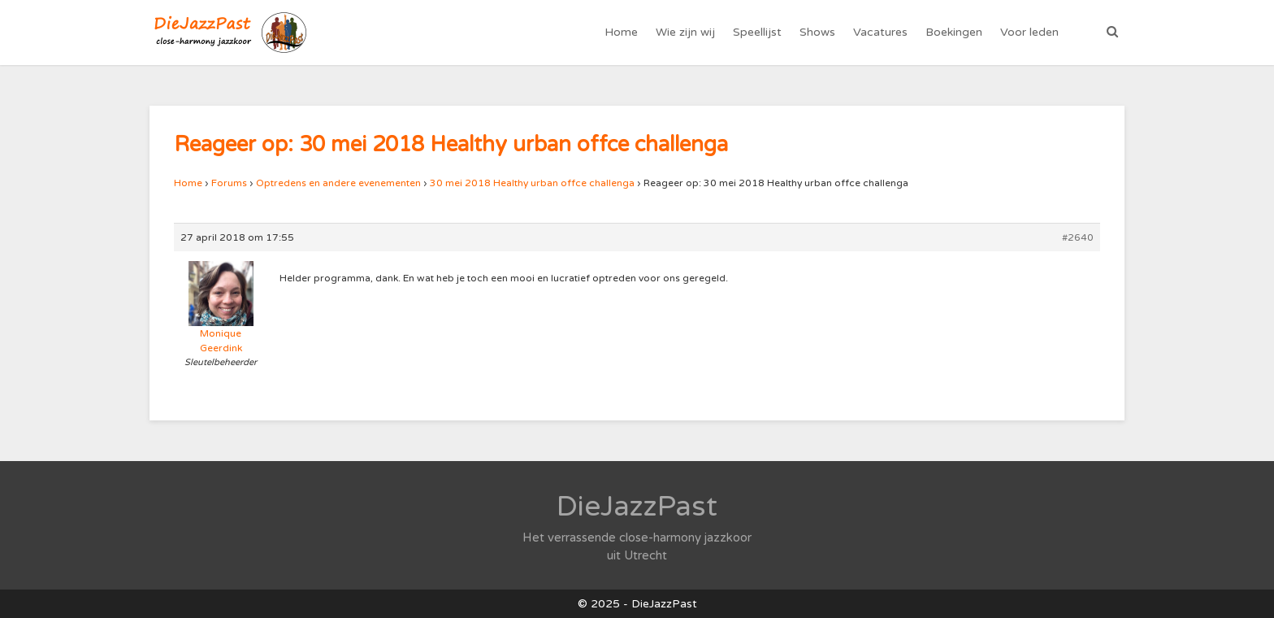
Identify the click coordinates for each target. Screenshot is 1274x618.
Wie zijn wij (685, 32)
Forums (229, 183)
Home (621, 32)
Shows (817, 32)
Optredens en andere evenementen (338, 183)
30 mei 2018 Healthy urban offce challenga (532, 183)
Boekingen (953, 32)
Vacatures (880, 32)
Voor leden (1029, 32)
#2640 (1078, 237)
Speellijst (757, 32)
